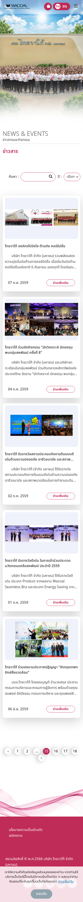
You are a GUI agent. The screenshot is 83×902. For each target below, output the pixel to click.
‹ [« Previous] (8, 751)
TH (58, 6)
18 (75, 751)
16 (56, 751)
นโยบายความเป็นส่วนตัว (25, 830)
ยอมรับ (41, 893)
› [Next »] (41, 758)
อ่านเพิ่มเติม (60, 283)
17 (65, 751)
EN (65, 6)
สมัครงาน (16, 835)
